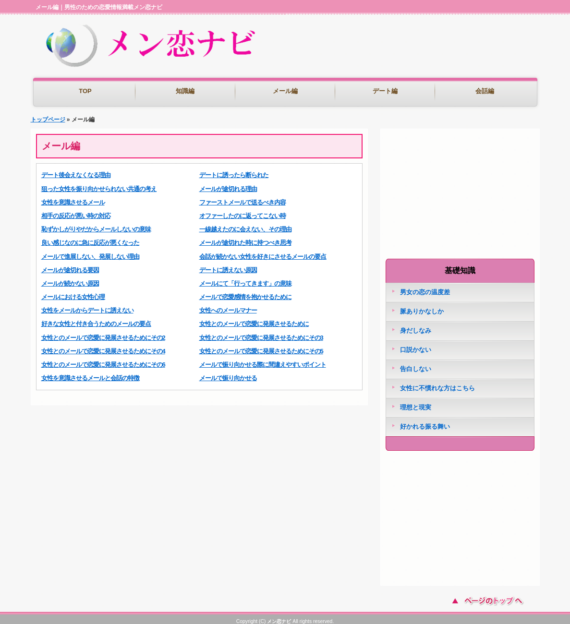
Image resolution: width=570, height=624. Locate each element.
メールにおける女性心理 (73, 292)
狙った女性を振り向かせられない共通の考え (99, 184)
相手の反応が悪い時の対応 (75, 211)
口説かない (415, 344)
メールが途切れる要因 (70, 265)
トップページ (48, 114)
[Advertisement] (426, 57)
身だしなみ (415, 325)
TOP (85, 91)
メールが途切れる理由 (228, 184)
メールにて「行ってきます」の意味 (245, 278)
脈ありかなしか (422, 306)
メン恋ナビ (279, 616)
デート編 (385, 91)
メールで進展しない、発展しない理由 (90, 251)
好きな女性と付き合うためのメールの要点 (96, 319)
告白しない (415, 364)
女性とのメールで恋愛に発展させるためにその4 (103, 346)
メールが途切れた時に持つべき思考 (245, 237)
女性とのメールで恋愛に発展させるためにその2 (103, 332)
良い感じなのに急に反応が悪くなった (90, 237)
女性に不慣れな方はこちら (437, 383)
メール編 (285, 91)
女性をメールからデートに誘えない (87, 305)
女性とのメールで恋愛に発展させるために (254, 319)
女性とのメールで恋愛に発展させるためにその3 (261, 332)
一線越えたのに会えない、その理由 (245, 224)
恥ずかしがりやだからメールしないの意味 (96, 224)
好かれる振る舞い (425, 421)
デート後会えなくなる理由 (75, 170)
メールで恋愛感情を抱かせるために (245, 292)
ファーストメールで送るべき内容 (242, 197)
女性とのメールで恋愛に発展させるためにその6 (103, 359)
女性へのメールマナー (228, 305)
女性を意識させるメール (73, 197)
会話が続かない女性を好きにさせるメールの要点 (262, 251)
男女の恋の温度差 (425, 287)
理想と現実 (415, 402)
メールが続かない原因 (70, 278)
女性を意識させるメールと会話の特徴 (90, 373)
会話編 (484, 91)
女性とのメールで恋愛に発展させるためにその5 (261, 346)
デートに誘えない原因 (228, 265)
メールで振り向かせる (228, 373)
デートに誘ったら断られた (233, 170)
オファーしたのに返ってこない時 (242, 211)
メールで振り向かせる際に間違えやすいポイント (262, 359)
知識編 (185, 91)
